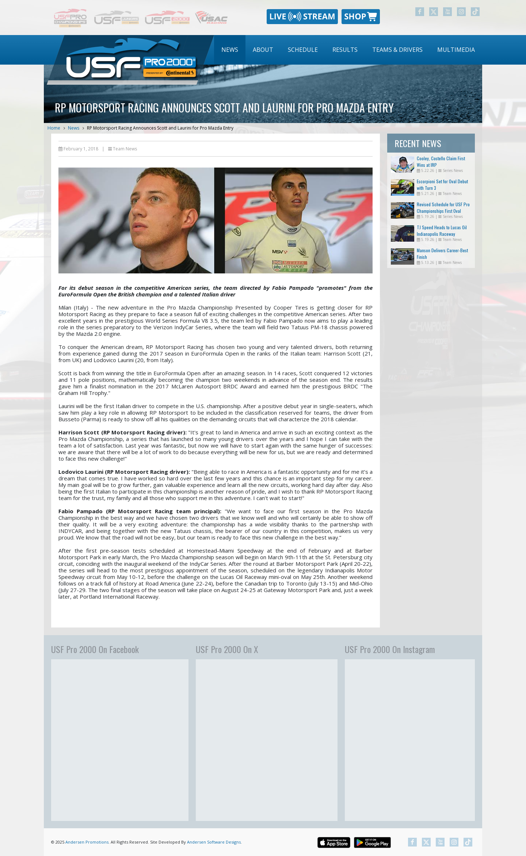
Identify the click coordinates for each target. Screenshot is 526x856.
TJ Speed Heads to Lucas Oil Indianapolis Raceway (442, 230)
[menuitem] (229, 50)
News (229, 50)
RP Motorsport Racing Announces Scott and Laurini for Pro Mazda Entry (160, 128)
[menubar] (348, 50)
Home (53, 128)
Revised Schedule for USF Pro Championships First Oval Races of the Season (443, 210)
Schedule (303, 50)
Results (345, 50)
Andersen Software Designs (214, 842)
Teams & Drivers (397, 50)
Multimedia (456, 50)
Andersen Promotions (86, 842)
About (263, 50)
